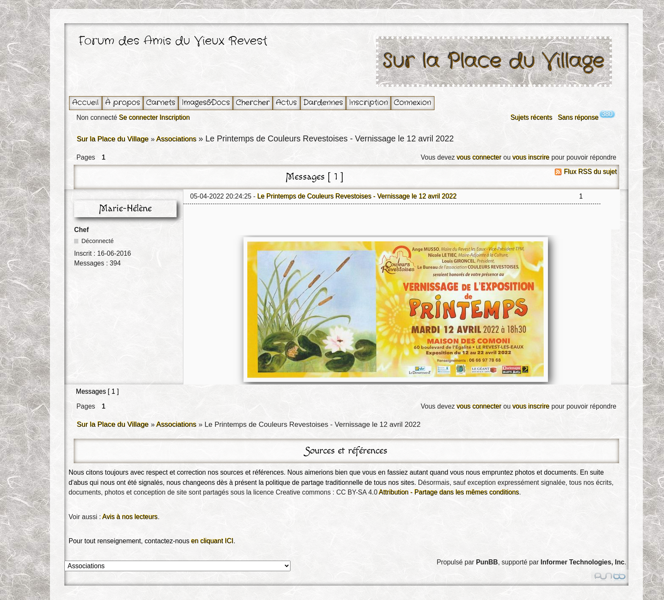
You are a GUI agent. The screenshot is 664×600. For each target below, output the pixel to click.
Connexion (412, 103)
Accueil (85, 103)
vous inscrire (531, 157)
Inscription (368, 103)
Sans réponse (578, 117)
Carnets (160, 103)
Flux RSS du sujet (590, 171)
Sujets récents (532, 117)
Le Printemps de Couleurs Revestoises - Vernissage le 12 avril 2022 (357, 196)
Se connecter (138, 117)
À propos (122, 103)
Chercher (253, 103)
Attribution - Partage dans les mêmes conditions (449, 492)
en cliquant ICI (212, 541)
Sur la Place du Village (494, 61)
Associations (176, 139)
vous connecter (478, 157)
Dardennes (323, 103)
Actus (286, 103)
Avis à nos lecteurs (130, 516)
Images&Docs (206, 103)
